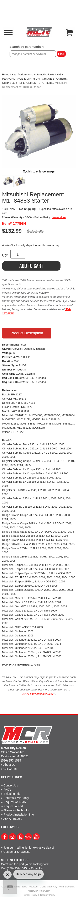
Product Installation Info (19, 814)
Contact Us (11, 785)
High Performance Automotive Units (33, 74)
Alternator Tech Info (15, 810)
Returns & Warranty (16, 798)
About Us (9, 764)
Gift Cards (10, 768)
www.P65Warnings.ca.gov (37, 693)
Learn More (59, 217)
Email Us (37, 868)
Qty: (5, 255)
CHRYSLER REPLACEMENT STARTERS (27, 82)
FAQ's (7, 789)
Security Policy (47, 895)
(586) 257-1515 (11, 760)
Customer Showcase (17, 851)
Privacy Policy (30, 895)
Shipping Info (12, 793)
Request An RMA (15, 802)
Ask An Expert (12, 818)
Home (5, 74)
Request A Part (13, 806)
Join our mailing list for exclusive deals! (29, 847)
